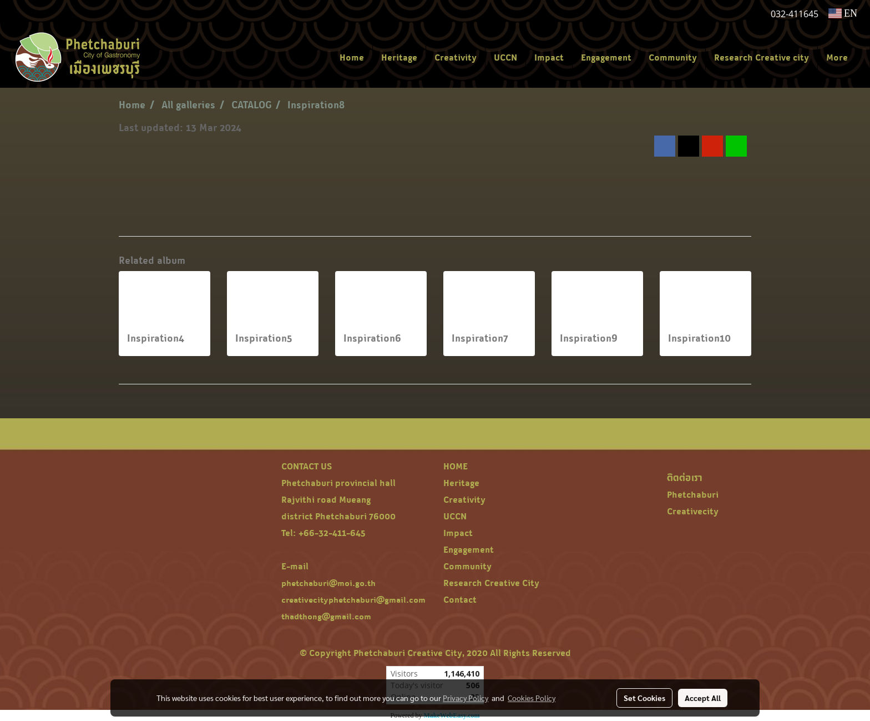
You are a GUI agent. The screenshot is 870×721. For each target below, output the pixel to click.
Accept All (703, 698)
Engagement (606, 57)
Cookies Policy (531, 698)
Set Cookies (644, 698)
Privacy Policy (465, 698)
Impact (549, 57)
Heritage (399, 57)
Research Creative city (761, 57)
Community (673, 57)
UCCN (505, 57)
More (837, 57)
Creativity (455, 57)
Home (352, 57)
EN (843, 13)
